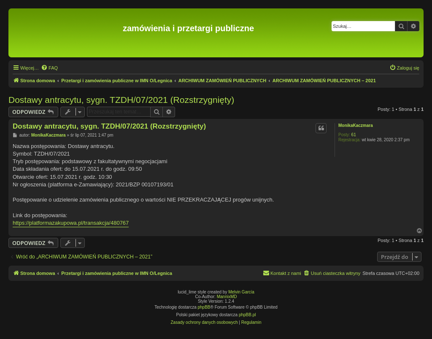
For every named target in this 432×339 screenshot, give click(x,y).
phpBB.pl (247, 314)
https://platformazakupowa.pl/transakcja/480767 (71, 223)
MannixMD (227, 296)
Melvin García (241, 292)
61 (353, 134)
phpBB (204, 307)
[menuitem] (49, 68)
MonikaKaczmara (355, 125)
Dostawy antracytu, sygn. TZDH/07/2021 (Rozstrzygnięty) (121, 100)
